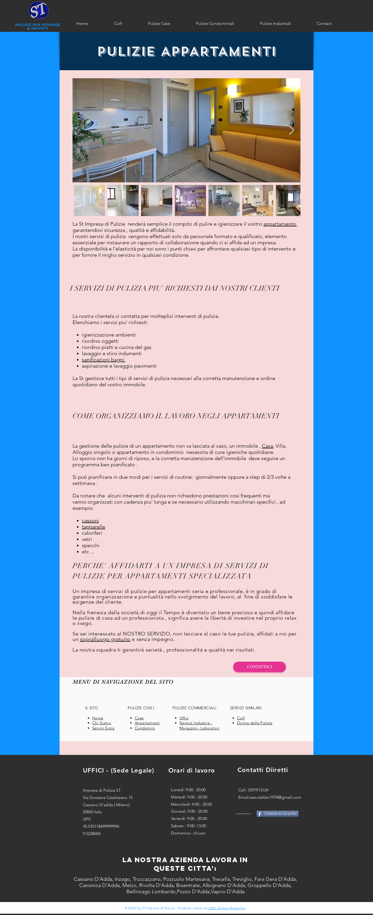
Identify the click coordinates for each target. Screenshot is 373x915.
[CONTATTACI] (259, 667)
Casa (267, 446)
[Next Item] (292, 130)
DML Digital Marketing (226, 908)
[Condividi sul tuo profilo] (277, 814)
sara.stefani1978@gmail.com (275, 797)
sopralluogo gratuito (105, 639)
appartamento (279, 224)
